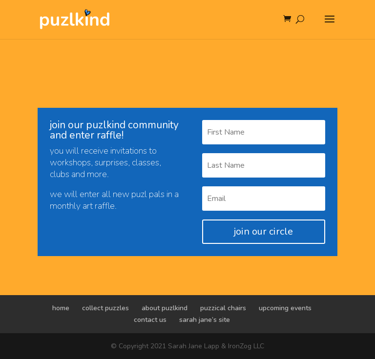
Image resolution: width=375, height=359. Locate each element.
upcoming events (285, 308)
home (60, 308)
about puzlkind (165, 308)
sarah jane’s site (204, 319)
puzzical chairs (223, 308)
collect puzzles (105, 308)
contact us (150, 319)
